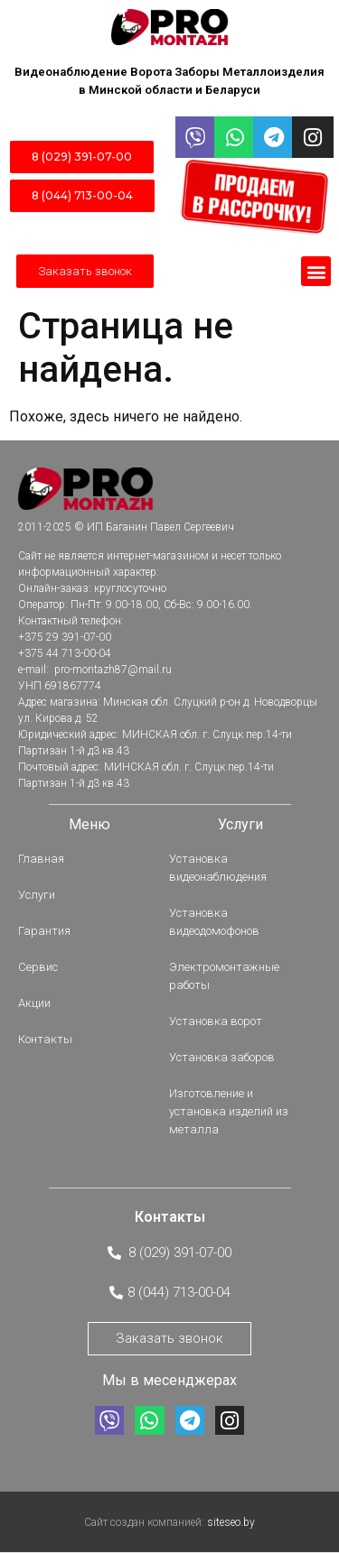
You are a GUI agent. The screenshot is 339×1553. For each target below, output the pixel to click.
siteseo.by (231, 1522)
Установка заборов (222, 1057)
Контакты (45, 1039)
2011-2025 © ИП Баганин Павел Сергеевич (126, 527)
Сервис (38, 967)
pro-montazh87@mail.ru (112, 669)
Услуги (36, 894)
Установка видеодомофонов (214, 922)
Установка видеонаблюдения (218, 867)
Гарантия (44, 931)
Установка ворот (215, 1021)
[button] (316, 271)
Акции (34, 1003)
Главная (41, 858)
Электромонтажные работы (224, 976)
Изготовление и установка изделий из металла (228, 1111)
